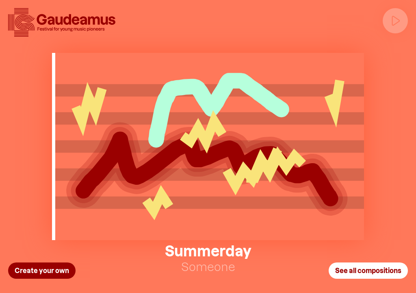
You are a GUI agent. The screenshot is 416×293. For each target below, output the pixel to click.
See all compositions (368, 270)
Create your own (42, 270)
